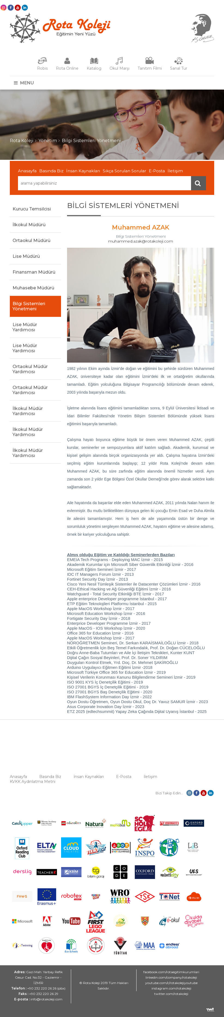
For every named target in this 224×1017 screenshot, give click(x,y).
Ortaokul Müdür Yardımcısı (30, 369)
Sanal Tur (178, 68)
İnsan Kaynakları (83, 170)
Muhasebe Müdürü (33, 287)
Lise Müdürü (26, 256)
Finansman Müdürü (34, 272)
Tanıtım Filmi (150, 68)
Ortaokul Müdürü (31, 240)
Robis (42, 68)
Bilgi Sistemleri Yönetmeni (91, 140)
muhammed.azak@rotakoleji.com (140, 241)
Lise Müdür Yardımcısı (25, 327)
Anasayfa (27, 170)
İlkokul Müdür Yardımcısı (28, 411)
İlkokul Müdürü (29, 224)
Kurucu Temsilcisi (32, 209)
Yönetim (47, 140)
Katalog (94, 68)
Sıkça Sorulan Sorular (124, 170)
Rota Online (67, 68)
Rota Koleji (22, 140)
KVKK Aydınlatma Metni (32, 781)
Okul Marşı (119, 68)
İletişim (175, 170)
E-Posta (157, 170)
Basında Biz (51, 170)
